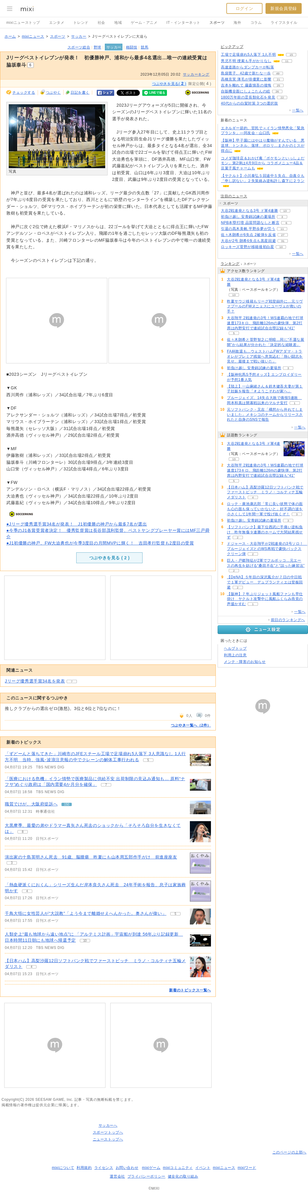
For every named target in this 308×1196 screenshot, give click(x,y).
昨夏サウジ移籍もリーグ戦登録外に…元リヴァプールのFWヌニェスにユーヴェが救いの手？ (265, 306)
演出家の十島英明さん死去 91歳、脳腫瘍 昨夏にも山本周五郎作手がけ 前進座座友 (91, 857)
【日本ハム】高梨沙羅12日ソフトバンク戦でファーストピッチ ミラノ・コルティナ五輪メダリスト (265, 492)
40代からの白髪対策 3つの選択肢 (249, 103)
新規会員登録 (283, 8)
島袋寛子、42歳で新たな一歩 (246, 73)
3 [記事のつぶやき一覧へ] (12, 863)
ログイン (244, 8)
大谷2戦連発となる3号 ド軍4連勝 (249, 211)
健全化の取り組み (183, 1176)
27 (282, 235)
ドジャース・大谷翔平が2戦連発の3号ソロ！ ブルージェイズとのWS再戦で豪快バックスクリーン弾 (267, 548)
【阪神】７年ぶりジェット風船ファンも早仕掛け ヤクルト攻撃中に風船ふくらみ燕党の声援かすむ (265, 599)
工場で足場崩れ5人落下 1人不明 (248, 54)
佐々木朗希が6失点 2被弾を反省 (248, 235)
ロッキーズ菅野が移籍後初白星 (247, 247)
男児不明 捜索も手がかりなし (246, 61)
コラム (256, 22)
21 (278, 79)
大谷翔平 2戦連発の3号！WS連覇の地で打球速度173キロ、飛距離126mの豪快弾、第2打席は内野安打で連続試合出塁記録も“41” (265, 323)
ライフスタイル (284, 22)
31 (282, 241)
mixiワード (246, 1168)
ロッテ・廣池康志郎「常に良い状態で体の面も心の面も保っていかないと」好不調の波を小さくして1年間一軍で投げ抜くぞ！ (265, 509)
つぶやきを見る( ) (169, 83)
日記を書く (80, 92)
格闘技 (131, 47)
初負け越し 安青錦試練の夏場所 (248, 217)
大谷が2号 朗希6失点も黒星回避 (248, 241)
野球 (97, 47)
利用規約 (84, 1168)
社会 (101, 22)
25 (278, 85)
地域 (118, 22)
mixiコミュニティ (178, 1168)
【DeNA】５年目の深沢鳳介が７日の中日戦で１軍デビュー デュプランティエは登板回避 (265, 582)
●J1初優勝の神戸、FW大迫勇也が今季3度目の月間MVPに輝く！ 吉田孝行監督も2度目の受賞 (100, 543)
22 (282, 97)
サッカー (78, 36)
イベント (202, 1168)
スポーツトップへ (108, 1132)
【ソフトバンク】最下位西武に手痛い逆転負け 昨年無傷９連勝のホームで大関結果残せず (265, 532)
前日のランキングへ (288, 620)
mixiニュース (33, 36)
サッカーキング (196, 74)
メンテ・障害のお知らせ (245, 662)
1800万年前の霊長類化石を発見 (248, 97)
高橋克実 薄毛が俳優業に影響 (246, 79)
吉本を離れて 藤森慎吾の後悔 (246, 85)
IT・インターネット (183, 22)
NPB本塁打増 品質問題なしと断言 (250, 223)
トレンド (80, 22)
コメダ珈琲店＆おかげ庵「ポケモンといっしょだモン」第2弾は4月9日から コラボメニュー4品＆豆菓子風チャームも (262, 163)
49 (277, 73)
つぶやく (53, 92)
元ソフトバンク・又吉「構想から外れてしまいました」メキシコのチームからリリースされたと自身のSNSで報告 (265, 414)
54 (281, 67)
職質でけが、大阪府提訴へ (31, 804)
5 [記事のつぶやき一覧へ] (148, 760)
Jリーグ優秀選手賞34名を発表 (35, 681)
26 (277, 91)
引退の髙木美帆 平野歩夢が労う (248, 229)
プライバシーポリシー (146, 1176)
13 (285, 210)
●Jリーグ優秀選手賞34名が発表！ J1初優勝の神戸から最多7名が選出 (76, 524)
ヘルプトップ (235, 648)
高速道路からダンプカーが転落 (247, 67)
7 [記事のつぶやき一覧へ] (106, 784)
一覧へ (297, 110)
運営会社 (117, 1176)
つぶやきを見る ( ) (109, 557)
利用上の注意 (235, 655)
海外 (237, 22)
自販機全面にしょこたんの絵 (245, 91)
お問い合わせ (127, 1168)
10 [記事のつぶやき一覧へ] (84, 940)
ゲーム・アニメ (144, 22)
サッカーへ (108, 1125)
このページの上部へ (289, 1152)
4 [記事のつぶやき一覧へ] (27, 891)
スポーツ (217, 22)
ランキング (230, 264)
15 (291, 54)
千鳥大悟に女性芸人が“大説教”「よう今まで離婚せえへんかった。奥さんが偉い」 (85, 913)
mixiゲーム (151, 1168)
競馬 (144, 47)
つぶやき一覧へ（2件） (191, 725)
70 (285, 103)
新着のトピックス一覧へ (190, 990)
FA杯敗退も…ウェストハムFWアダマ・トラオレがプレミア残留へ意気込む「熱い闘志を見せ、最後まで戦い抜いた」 (265, 356)
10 (281, 247)
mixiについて (63, 1168)
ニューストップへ (108, 1139)
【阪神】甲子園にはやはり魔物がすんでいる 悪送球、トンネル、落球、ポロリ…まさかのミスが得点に (262, 145)
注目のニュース (234, 196)
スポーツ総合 (79, 47)
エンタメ (56, 22)
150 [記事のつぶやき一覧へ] (66, 804)
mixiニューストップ (23, 22)
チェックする (23, 92)
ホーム (10, 36)
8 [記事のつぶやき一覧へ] (23, 831)
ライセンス (103, 1168)
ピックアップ (232, 47)
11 (286, 61)
